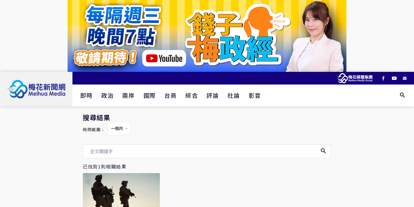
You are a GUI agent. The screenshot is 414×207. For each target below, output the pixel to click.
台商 (170, 95)
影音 (255, 95)
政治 (107, 95)
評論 (212, 95)
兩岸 (128, 95)
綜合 (191, 95)
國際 (149, 95)
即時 (86, 95)
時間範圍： (94, 130)
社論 (233, 95)
